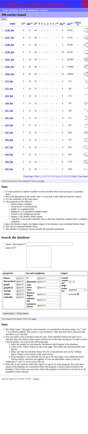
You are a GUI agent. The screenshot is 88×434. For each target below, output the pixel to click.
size (69, 24)
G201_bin (9, 59)
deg (61, 24)
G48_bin (9, 154)
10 (56, 176)
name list (10, 248)
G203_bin (9, 74)
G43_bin (9, 125)
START (5, 10)
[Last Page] (83, 176)
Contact (36, 383)
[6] (72, 23)
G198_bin (9, 45)
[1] (24, 23)
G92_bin (9, 169)
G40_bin (9, 103)
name (12, 23)
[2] (31, 23)
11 (59, 176)
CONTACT (44, 10)
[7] (78, 25)
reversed (72, 298)
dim (28, 24)
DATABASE (13, 10)
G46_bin (9, 140)
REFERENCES (33, 10)
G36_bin (9, 96)
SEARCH (22, 10)
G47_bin (9, 147)
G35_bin (9, 88)
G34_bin (9, 81)
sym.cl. (78, 22)
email (42, 181)
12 (62, 176)
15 (70, 176)
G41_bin (9, 110)
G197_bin (9, 37)
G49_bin (9, 162)
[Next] (74, 176)
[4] (57, 23)
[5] (64, 23)
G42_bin (9, 118)
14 (67, 176)
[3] (36, 23)
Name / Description (14, 244)
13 (64, 176)
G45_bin (9, 132)
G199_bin (9, 52)
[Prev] (37, 176)
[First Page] (28, 176)
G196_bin (9, 30)
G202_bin (9, 67)
